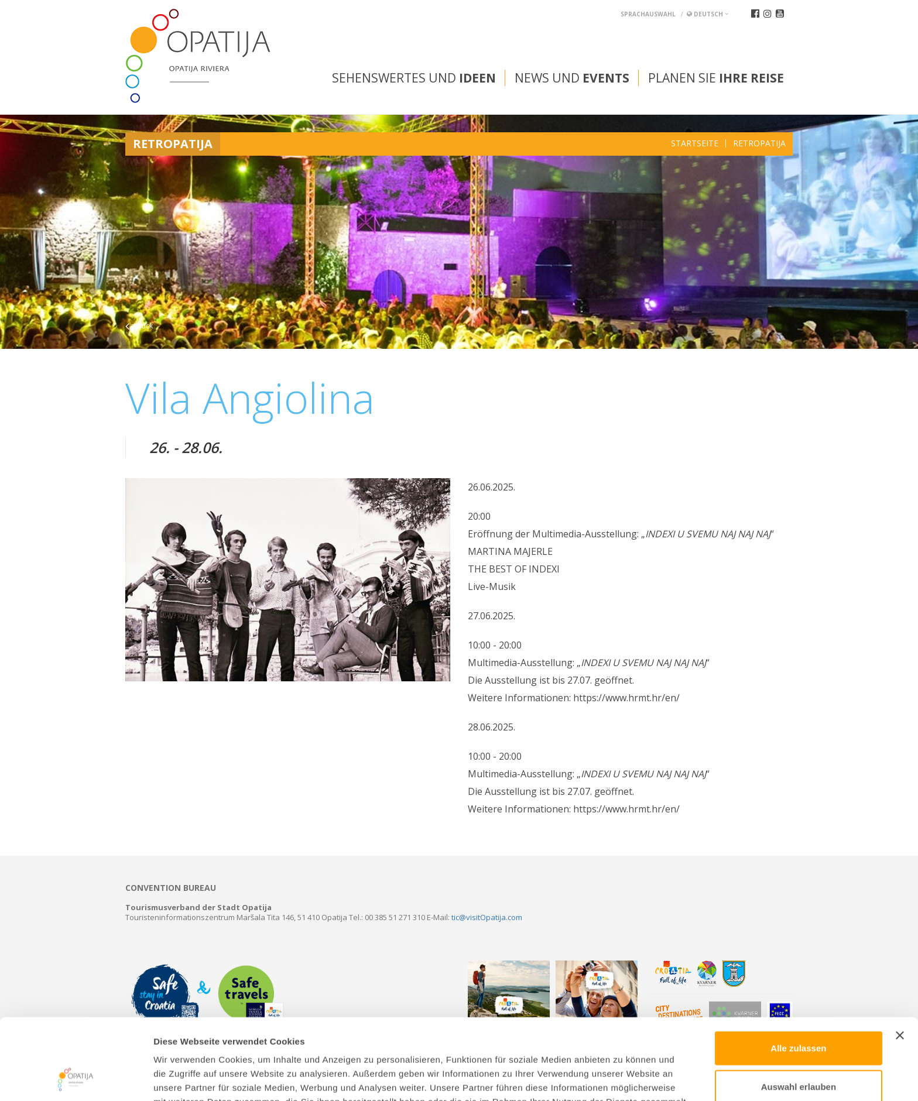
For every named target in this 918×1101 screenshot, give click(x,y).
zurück (139, 326)
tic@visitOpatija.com (486, 917)
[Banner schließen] (900, 959)
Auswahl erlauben (798, 1011)
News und (572, 78)
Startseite (694, 143)
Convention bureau (170, 888)
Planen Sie (716, 78)
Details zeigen (622, 1078)
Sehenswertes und (414, 78)
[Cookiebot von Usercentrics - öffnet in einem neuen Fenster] (76, 1078)
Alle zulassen (798, 972)
